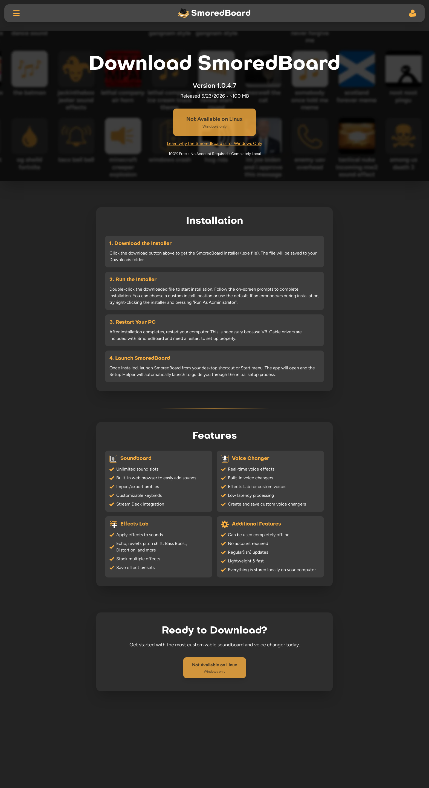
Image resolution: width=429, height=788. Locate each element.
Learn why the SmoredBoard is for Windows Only (214, 143)
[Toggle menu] (16, 13)
